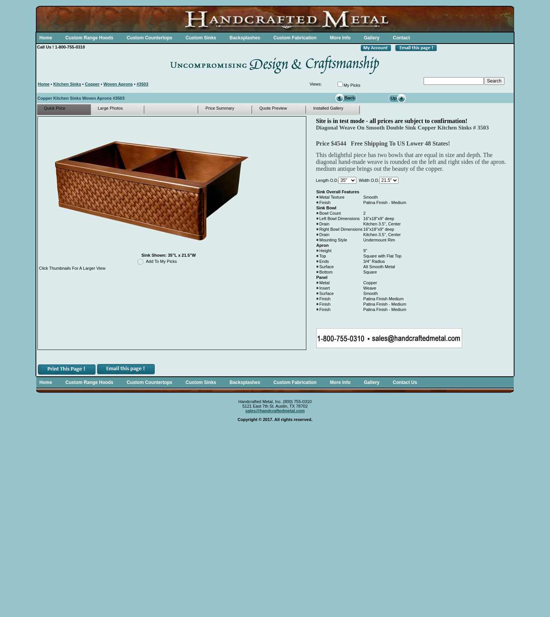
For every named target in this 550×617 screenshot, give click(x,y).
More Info (340, 37)
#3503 (143, 84)
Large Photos (110, 108)
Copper (92, 84)
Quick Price (54, 108)
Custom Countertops (149, 37)
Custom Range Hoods (89, 37)
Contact (401, 37)
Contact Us (405, 382)
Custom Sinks (201, 37)
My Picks (352, 85)
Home (45, 37)
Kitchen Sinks (67, 84)
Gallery (372, 37)
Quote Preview (273, 108)
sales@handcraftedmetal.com (275, 410)
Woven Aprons (118, 84)
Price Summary (219, 108)
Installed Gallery (328, 108)
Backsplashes (245, 37)
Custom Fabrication (295, 37)
